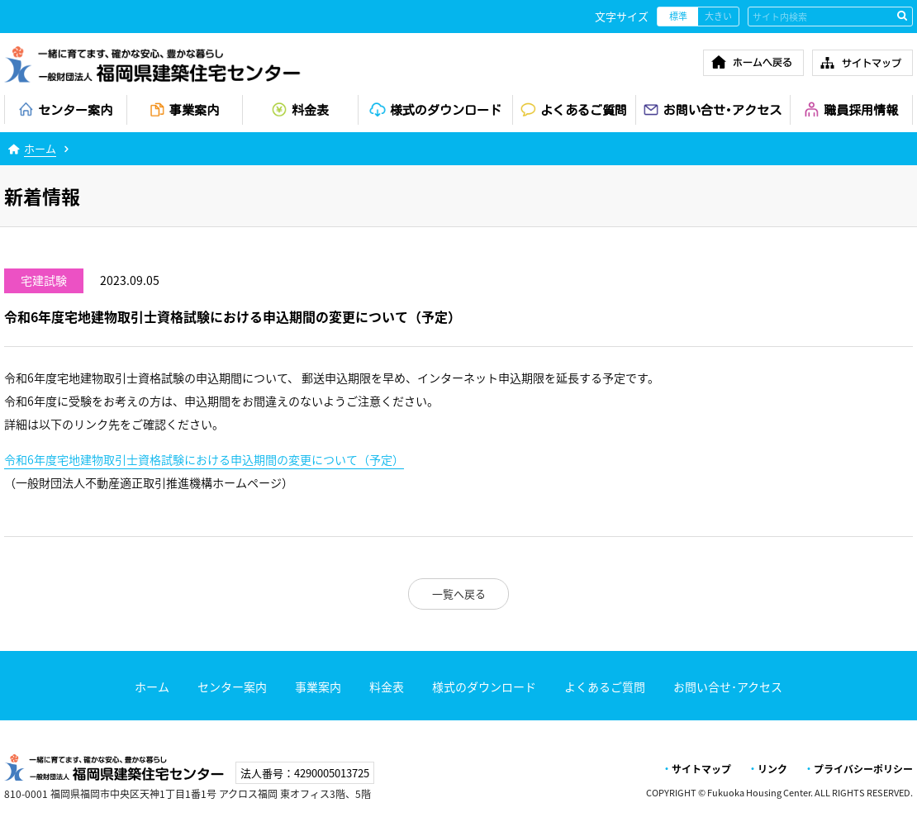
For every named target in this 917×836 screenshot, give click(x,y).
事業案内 (318, 686)
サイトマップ (701, 769)
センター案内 (232, 686)
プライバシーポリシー (863, 769)
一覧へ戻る (459, 593)
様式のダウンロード (484, 686)
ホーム (40, 148)
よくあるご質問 (604, 686)
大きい (718, 16)
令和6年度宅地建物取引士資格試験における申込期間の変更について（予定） (204, 459)
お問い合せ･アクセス (727, 686)
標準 (678, 16)
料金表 (386, 686)
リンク (772, 769)
